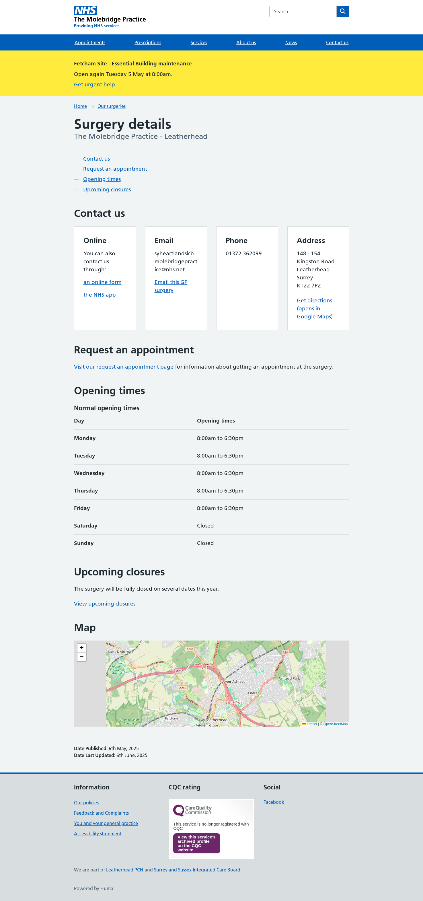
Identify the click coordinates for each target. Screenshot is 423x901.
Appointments (90, 42)
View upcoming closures (104, 603)
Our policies (86, 802)
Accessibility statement (98, 833)
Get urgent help (94, 84)
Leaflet (309, 724)
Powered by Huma (93, 888)
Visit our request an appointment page (124, 366)
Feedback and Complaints (101, 813)
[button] (81, 648)
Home (80, 106)
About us (246, 42)
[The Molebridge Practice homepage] (110, 17)
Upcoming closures (107, 189)
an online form (102, 282)
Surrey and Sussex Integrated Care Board (197, 870)
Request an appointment (115, 169)
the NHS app (99, 294)
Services (199, 42)
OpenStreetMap (335, 724)
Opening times (102, 179)
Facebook (274, 802)
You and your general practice (106, 823)
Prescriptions (147, 42)
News (291, 42)
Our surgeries (112, 106)
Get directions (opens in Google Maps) (315, 308)
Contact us (337, 42)
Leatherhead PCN (124, 870)
